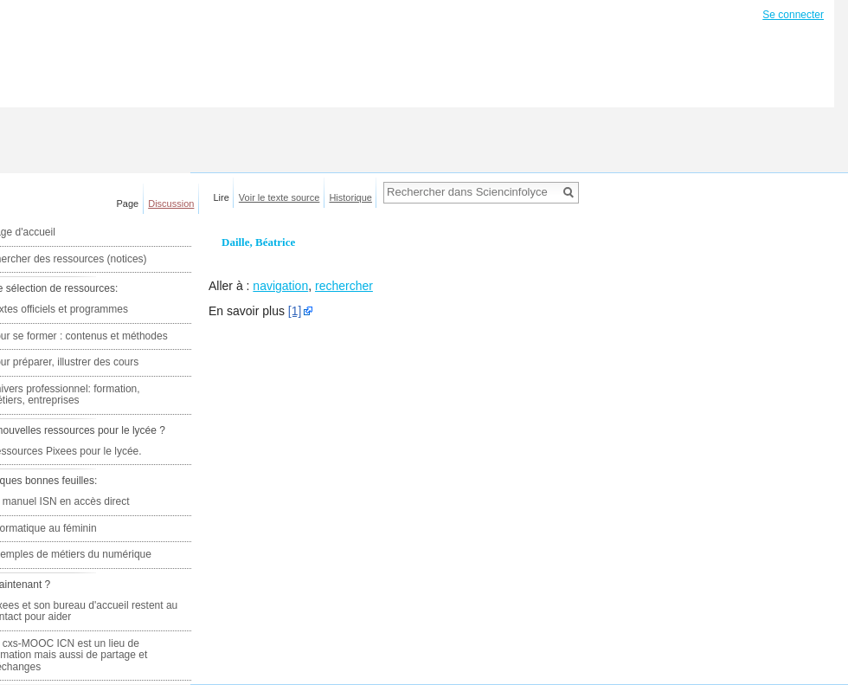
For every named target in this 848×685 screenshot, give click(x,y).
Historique (350, 197)
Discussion (171, 203)
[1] (295, 311)
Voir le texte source (279, 197)
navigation (280, 286)
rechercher (344, 286)
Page (128, 203)
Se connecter (793, 15)
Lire (221, 197)
